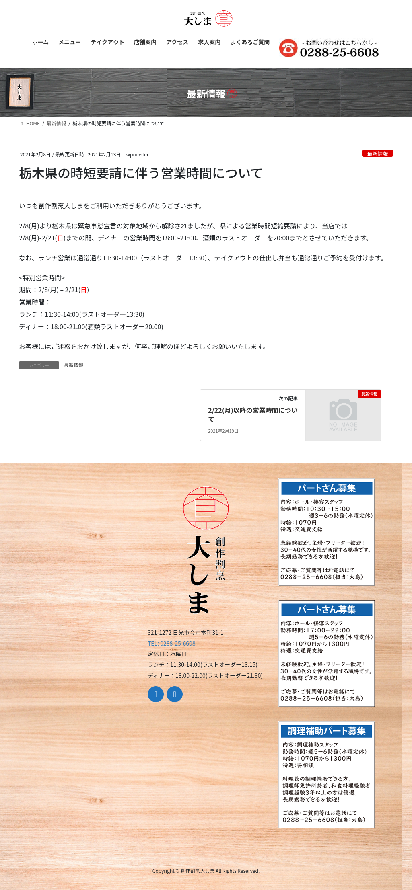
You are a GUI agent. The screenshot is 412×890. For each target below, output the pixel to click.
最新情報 (377, 153)
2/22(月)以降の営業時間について (253, 414)
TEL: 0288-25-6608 (172, 643)
